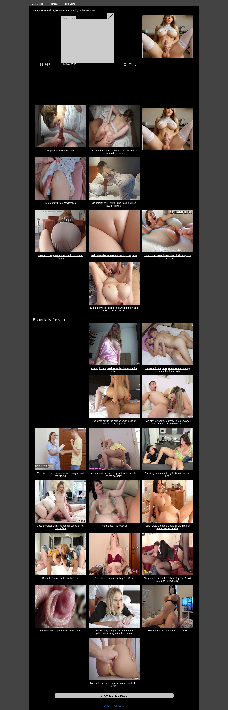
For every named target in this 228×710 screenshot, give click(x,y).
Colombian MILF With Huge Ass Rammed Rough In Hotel (114, 204)
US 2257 (119, 705)
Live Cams (70, 4)
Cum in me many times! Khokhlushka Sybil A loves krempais (167, 256)
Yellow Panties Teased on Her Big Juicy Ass (114, 255)
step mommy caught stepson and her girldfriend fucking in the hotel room (113, 632)
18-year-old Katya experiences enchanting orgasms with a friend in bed (167, 369)
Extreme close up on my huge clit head (60, 630)
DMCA (107, 705)
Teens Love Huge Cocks (114, 525)
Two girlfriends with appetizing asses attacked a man (114, 684)
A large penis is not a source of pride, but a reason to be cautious (114, 152)
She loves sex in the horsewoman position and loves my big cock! (114, 422)
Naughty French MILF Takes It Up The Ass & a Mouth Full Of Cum (167, 579)
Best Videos (37, 4)
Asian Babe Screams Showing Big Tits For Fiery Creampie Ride (167, 527)
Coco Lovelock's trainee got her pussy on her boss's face (60, 527)
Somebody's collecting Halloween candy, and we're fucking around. (114, 309)
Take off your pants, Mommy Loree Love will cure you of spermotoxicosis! (167, 422)
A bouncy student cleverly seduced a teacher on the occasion (114, 474)
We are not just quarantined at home (167, 630)
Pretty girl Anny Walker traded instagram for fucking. (114, 369)
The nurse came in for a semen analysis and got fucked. (60, 474)
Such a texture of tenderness (60, 203)
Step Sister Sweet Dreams (60, 150)
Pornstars (54, 4)
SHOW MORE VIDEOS (114, 695)
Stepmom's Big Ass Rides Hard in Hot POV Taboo (60, 256)
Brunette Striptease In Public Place (60, 578)
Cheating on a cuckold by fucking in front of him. (167, 474)
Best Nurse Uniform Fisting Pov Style (113, 578)
